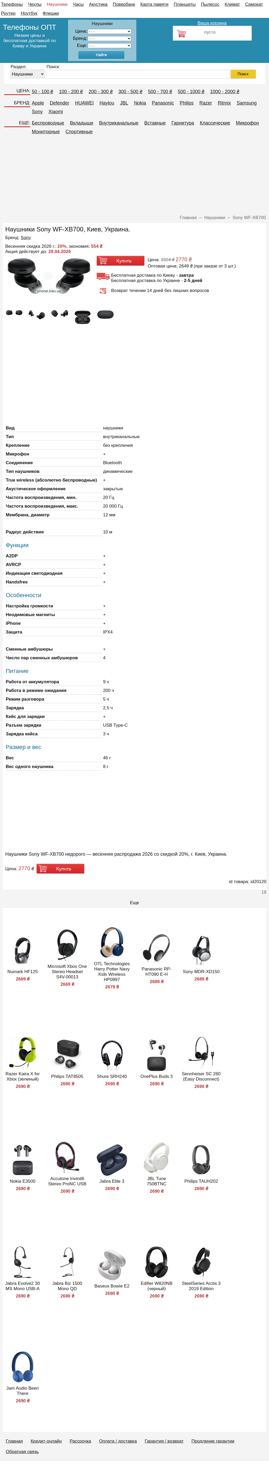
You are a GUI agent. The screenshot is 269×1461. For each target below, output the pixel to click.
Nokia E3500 (22, 1181)
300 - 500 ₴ (130, 91)
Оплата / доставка (118, 1441)
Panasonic (163, 103)
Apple (38, 103)
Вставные (155, 123)
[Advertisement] (134, 177)
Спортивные (79, 131)
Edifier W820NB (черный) (157, 1286)
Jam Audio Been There (22, 1391)
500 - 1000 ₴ (191, 91)
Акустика (98, 4)
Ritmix (224, 103)
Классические (215, 123)
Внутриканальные (118, 123)
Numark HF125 (22, 971)
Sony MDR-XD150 (201, 971)
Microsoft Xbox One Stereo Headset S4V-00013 (67, 971)
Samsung (247, 103)
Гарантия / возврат (164, 1441)
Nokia (140, 103)
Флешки (51, 13)
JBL (124, 103)
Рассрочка (80, 1441)
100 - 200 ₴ (71, 91)
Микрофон (247, 123)
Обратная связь (22, 1451)
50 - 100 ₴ (42, 91)
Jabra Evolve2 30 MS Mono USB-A (22, 1286)
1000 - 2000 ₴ (224, 91)
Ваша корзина (212, 23)
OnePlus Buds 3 (157, 1076)
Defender (59, 103)
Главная (14, 1441)
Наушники (57, 4)
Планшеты (185, 4)
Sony (37, 111)
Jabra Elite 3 (112, 1181)
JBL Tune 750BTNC (157, 1181)
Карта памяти (154, 4)
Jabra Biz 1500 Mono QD (67, 1286)
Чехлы (35, 4)
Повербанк (124, 4)
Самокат (254, 4)
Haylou (107, 103)
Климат (232, 4)
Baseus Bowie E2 (111, 1286)
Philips (187, 103)
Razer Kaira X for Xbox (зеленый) (23, 1076)
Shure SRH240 (112, 1076)
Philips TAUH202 (201, 1181)
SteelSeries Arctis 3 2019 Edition (201, 1286)
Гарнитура (183, 123)
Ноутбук (29, 13)
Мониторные (46, 131)
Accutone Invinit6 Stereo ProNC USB (67, 1181)
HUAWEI (84, 103)
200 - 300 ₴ (100, 91)
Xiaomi (55, 111)
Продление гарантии (213, 1441)
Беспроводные (48, 123)
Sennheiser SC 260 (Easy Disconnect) (201, 1076)
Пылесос (210, 4)
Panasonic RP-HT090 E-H (156, 972)
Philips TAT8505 (67, 1076)
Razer (205, 103)
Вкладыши (81, 123)
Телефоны (12, 4)
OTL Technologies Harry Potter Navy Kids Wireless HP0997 (112, 971)
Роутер (8, 13)
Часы (78, 4)
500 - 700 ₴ (160, 91)
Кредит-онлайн (46, 1441)
